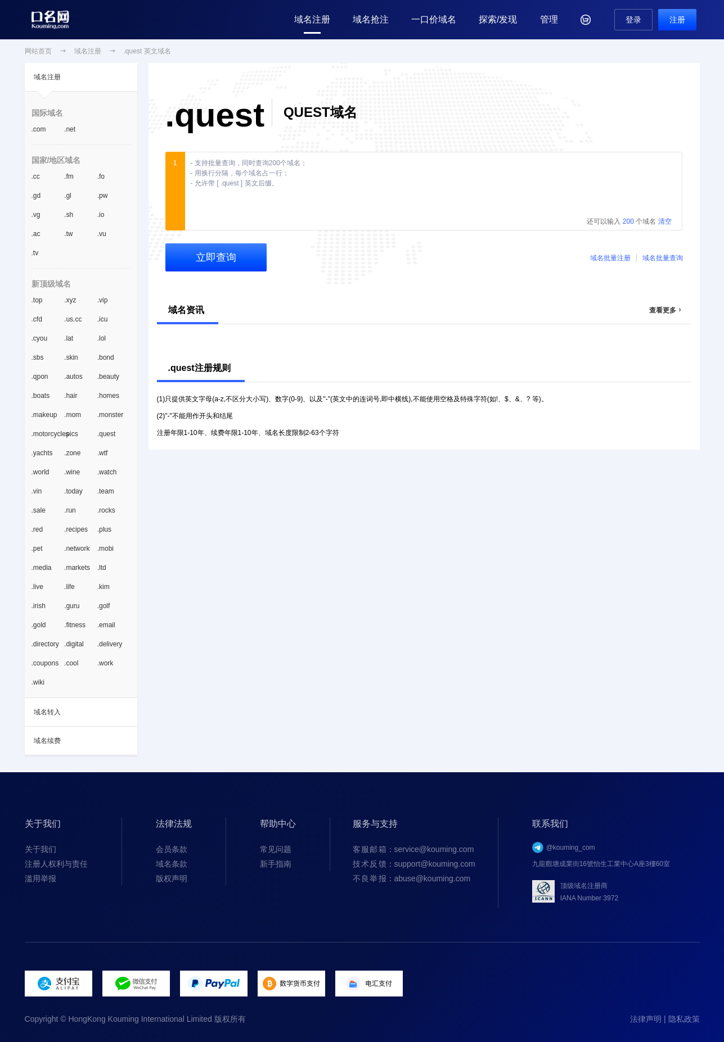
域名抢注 (371, 19)
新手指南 (275, 863)
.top (37, 300)
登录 (633, 19)
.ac (36, 234)
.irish (39, 606)
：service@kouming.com (413, 849)
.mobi (105, 548)
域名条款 (171, 863)
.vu (101, 234)
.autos (73, 376)
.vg (36, 215)
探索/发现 (498, 19)
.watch (107, 472)
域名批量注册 (610, 258)
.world (41, 472)
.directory (45, 644)
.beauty (108, 376)
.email (106, 625)
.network (76, 548)
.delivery (110, 644)
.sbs (38, 357)
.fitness (75, 625)
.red (37, 529)
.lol (101, 338)
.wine (72, 472)
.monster (110, 415)
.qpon (40, 376)
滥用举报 (40, 878)
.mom (72, 415)
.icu (102, 319)
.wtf (102, 453)
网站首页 (38, 51)
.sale (39, 510)
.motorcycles (48, 434)
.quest (106, 434)
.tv (35, 253)
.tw (68, 234)
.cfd (37, 319)
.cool (71, 663)
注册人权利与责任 (56, 863)
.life (69, 587)
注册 (677, 19)
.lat (68, 338)
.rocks (106, 510)
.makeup (44, 415)
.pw (102, 196)
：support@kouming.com (414, 863)
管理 (549, 19)
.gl (67, 196)
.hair (70, 396)
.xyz (70, 300)
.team (105, 491)
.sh (68, 215)
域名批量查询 (662, 258)
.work (105, 663)
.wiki (38, 682)
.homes (108, 396)
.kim (103, 587)
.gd (36, 196)
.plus (104, 529)
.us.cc (73, 319)
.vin (37, 491)
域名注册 (312, 19)
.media (42, 568)
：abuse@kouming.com (412, 878)
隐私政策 (684, 1018)
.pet (37, 548)
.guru (71, 606)
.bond (105, 357)
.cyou (40, 338)
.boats (41, 396)
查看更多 (666, 310)
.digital (74, 644)
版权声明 (171, 878)
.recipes (76, 529)
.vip (102, 300)
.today (73, 491)
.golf (103, 606)
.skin (71, 357)
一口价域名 (433, 19)
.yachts (42, 453)
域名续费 (47, 741)
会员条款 (171, 849)
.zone (72, 453)
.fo (101, 176)
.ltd (101, 568)
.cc (36, 176)
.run (70, 510)
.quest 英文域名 (147, 51)
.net (69, 129)
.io (101, 215)
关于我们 (40, 849)
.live (37, 587)
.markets (77, 568)
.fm (69, 176)
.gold (39, 625)
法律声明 (646, 1018)
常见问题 (275, 849)
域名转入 (47, 712)
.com (39, 129)
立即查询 (216, 257)
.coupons (45, 663)
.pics (71, 434)
